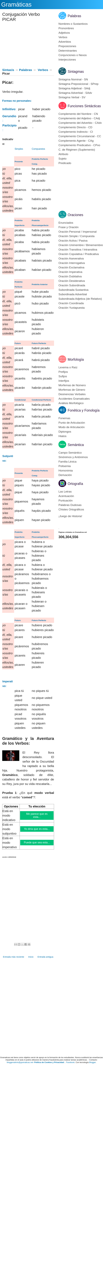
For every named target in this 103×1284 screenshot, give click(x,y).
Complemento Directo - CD (75, 127)
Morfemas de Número (72, 385)
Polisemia (64, 466)
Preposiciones (67, 46)
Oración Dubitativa (70, 276)
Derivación (65, 475)
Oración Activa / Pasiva (72, 240)
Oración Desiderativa (71, 280)
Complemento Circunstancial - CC (79, 136)
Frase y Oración (68, 227)
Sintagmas (76, 72)
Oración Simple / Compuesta (76, 236)
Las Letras (65, 491)
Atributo (63, 154)
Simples (19, 149)
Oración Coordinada (71, 303)
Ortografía (75, 484)
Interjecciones (67, 59)
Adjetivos (64, 32)
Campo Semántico (70, 452)
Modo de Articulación (71, 427)
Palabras (25, 70)
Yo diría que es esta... (37, 828)
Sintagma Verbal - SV (71, 97)
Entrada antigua (45, 957)
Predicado (64, 163)
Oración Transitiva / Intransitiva (77, 249)
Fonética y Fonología (84, 410)
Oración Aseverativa (71, 258)
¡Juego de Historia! (70, 516)
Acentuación (66, 496)
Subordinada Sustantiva (73, 289)
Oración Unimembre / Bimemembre (80, 245)
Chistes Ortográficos (71, 509)
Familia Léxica (67, 461)
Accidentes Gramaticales (74, 398)
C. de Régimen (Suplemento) (76, 149)
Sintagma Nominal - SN (73, 79)
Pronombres (66, 28)
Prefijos (63, 371)
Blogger (92, 1062)
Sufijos (62, 376)
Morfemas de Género (71, 389)
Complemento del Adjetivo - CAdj (79, 118)
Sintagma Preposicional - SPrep (78, 83)
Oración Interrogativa (71, 263)
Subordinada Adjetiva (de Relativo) (80, 298)
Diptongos (64, 431)
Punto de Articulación (71, 422)
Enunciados (65, 222)
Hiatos (62, 436)
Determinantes (67, 50)
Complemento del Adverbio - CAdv (80, 122)
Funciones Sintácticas (84, 106)
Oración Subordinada (71, 285)
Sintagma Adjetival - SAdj (74, 88)
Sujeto (62, 158)
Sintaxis (8, 70)
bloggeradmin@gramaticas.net (20, 1062)
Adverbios (64, 41)
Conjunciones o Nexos (72, 55)
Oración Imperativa (70, 271)
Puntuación (65, 500)
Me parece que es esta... (36, 815)
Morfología (76, 359)
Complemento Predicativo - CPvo (79, 145)
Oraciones (75, 215)
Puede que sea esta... (37, 842)
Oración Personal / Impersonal (77, 231)
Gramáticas (16, 4)
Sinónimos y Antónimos (73, 457)
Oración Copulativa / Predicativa (78, 254)
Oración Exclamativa (71, 267)
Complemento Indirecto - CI (75, 131)
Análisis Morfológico (71, 403)
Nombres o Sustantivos (73, 23)
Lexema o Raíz (67, 367)
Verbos (43, 70)
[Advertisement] (27, 46)
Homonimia (65, 470)
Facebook (70, 1062)
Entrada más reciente (13, 957)
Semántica (76, 445)
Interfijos (63, 380)
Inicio (30, 957)
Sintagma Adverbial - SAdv (75, 92)
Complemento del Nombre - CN (78, 113)
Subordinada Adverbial (72, 294)
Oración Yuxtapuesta (71, 307)
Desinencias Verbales (72, 394)
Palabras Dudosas (69, 505)
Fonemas (64, 418)
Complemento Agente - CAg (76, 140)
